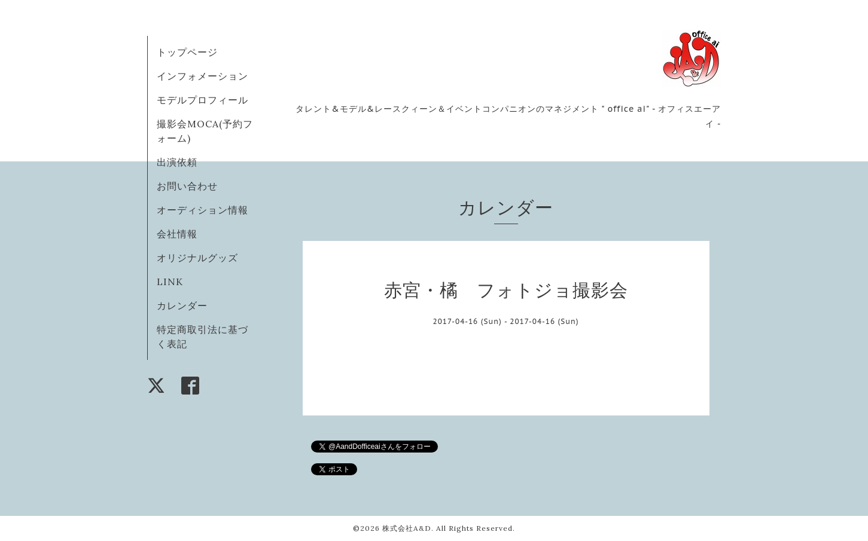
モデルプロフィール (202, 100)
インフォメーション (202, 76)
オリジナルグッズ (197, 258)
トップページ (187, 52)
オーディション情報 (202, 210)
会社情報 (177, 234)
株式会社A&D (406, 528)
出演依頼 (177, 162)
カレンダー (182, 305)
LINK (170, 282)
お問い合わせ (187, 186)
